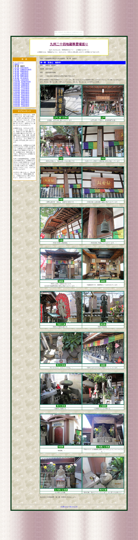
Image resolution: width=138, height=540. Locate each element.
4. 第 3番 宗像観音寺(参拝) (22, 69)
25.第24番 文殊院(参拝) (21, 106)
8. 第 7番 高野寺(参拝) (21, 76)
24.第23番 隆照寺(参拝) (21, 104)
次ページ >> (73, 506)
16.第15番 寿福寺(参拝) (21, 90)
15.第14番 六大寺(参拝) (21, 88)
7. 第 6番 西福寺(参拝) (21, 75)
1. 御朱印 (16, 64)
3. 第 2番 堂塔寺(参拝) (21, 68)
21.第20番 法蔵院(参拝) (21, 99)
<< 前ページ (64, 506)
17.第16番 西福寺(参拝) (21, 92)
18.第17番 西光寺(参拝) (21, 94)
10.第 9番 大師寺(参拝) (21, 80)
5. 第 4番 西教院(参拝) (21, 71)
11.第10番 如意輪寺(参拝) (22, 81)
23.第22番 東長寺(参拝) (21, 102)
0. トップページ (18, 62)
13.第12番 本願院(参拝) (21, 85)
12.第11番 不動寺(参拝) (21, 83)
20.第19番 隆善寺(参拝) (21, 97)
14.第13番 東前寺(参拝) (21, 87)
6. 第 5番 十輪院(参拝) (21, 73)
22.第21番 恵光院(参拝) (21, 101)
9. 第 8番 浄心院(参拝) (21, 78)
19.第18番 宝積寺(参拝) (21, 95)
